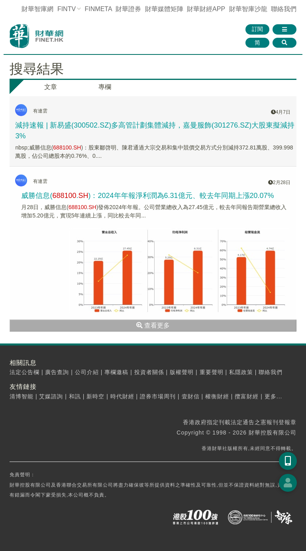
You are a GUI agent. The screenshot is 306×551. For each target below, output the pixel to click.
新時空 (95, 396)
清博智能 (21, 396)
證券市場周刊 (158, 396)
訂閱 (257, 29)
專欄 (104, 86)
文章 (50, 86)
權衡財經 (217, 396)
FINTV (66, 9)
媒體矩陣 (164, 9)
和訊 (75, 396)
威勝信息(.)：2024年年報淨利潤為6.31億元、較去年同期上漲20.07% (147, 196)
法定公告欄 (24, 372)
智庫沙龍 (248, 9)
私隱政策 (241, 372)
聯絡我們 (283, 9)
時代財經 (122, 396)
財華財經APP (206, 9)
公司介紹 (87, 372)
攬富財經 (247, 396)
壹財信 (191, 396)
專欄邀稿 (116, 372)
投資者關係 (149, 372)
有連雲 (40, 111)
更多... (273, 396)
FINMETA (98, 9)
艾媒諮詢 (51, 396)
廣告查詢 (57, 372)
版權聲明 (182, 372)
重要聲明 (212, 372)
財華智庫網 (37, 9)
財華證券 (128, 9)
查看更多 (153, 325)
